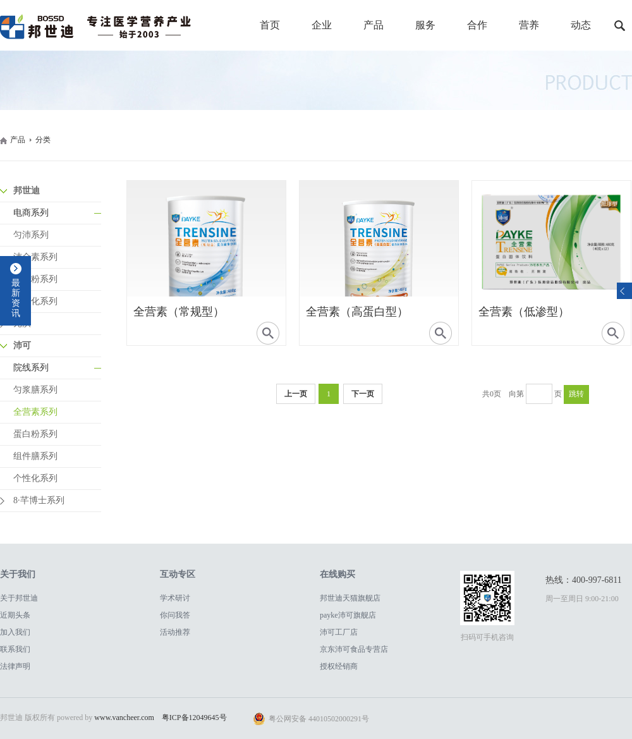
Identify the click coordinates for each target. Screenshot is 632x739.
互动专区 (177, 574)
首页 (270, 25)
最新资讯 (15, 298)
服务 (425, 25)
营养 (529, 25)
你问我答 (175, 615)
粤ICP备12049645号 (194, 717)
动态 (581, 25)
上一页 (295, 393)
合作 (477, 25)
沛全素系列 (35, 257)
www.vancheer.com (124, 717)
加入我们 (15, 632)
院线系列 (31, 367)
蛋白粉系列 (35, 279)
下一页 (362, 393)
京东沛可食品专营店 (354, 649)
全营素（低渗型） (523, 311)
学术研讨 (175, 598)
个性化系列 (35, 301)
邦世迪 (26, 190)
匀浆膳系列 (35, 389)
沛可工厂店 (339, 632)
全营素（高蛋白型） (357, 311)
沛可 (22, 345)
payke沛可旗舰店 (348, 615)
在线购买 (337, 574)
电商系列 (31, 212)
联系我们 (15, 649)
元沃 (22, 323)
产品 (373, 25)
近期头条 (15, 615)
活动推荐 (175, 632)
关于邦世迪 (19, 598)
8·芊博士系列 (38, 500)
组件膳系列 (35, 456)
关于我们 (17, 574)
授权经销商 (339, 666)
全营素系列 (35, 412)
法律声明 (15, 666)
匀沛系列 (31, 235)
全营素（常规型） (178, 311)
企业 (322, 25)
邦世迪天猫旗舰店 (350, 598)
